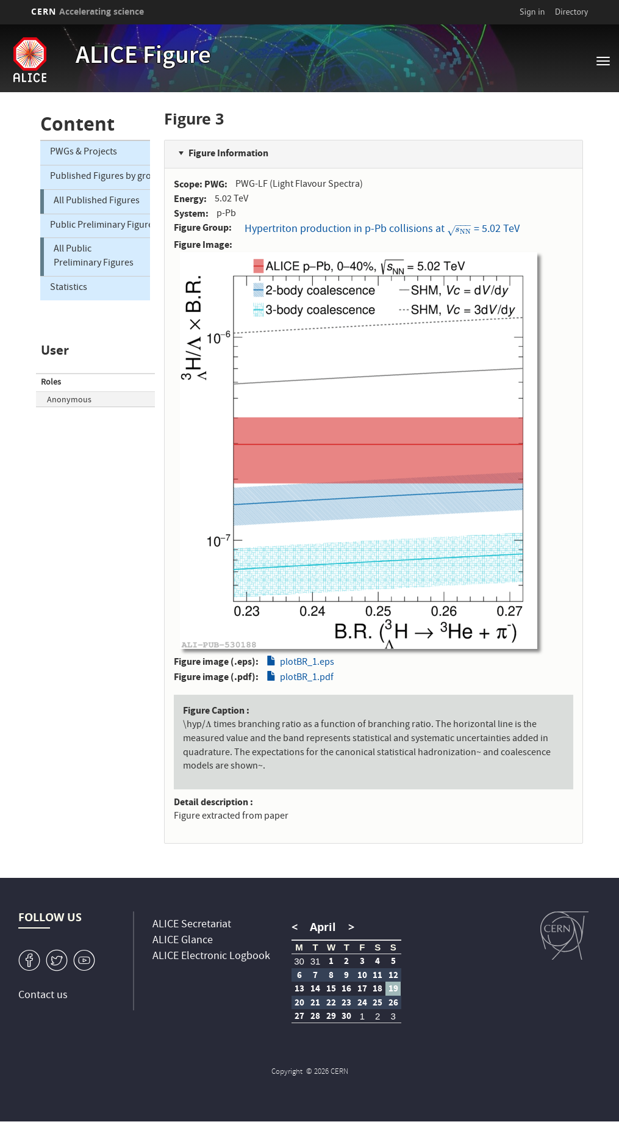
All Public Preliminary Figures (94, 256)
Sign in (532, 11)
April (323, 927)
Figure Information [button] (228, 153)
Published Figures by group (100, 177)
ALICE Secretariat (191, 925)
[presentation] (459, 230)
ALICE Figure (143, 57)
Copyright (287, 1072)
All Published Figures (97, 201)
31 (315, 961)
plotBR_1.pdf (307, 678)
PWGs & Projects (83, 152)
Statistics (68, 288)
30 (299, 961)
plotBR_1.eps (307, 663)
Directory (571, 11)
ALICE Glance (182, 941)
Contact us (43, 996)
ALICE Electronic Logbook (211, 957)
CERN (88, 11)
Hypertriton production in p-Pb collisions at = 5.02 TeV (382, 229)
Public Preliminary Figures (100, 226)
